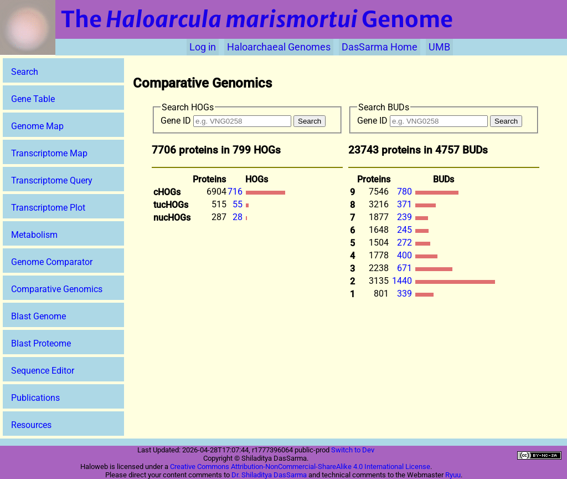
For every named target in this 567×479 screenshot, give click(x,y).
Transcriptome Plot (48, 207)
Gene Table (33, 99)
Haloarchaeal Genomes (279, 47)
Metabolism (34, 235)
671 (405, 268)
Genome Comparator (51, 262)
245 (405, 230)
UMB (439, 47)
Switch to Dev (352, 450)
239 (405, 217)
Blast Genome (38, 316)
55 (239, 204)
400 (405, 255)
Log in (202, 47)
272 (405, 242)
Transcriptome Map (49, 153)
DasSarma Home (379, 47)
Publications (35, 398)
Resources (31, 425)
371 (405, 204)
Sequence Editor (42, 370)
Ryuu (453, 475)
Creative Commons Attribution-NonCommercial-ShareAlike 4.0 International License (300, 466)
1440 (403, 281)
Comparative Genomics (56, 289)
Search (24, 72)
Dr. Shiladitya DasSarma (269, 475)
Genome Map (37, 126)
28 (239, 217)
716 (236, 191)
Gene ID (226, 120)
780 (405, 191)
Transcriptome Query (51, 180)
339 (405, 293)
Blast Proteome (41, 343)
